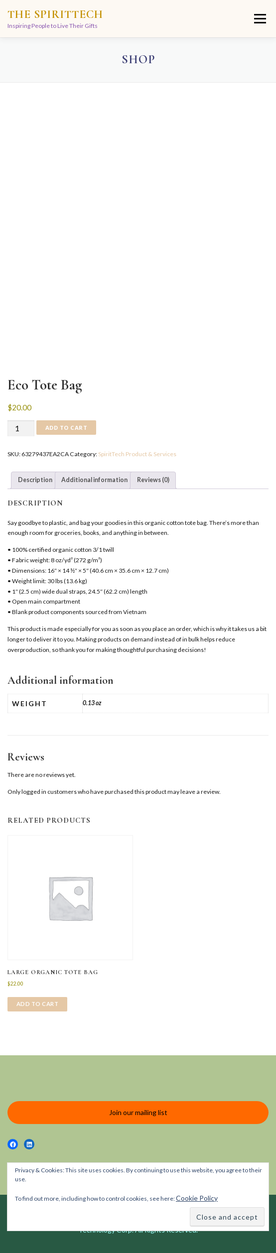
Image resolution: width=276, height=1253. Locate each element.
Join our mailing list (138, 1112)
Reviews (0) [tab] (153, 480)
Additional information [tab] (94, 480)
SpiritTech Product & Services (137, 454)
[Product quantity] (20, 428)
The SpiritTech (55, 14)
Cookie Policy (197, 1198)
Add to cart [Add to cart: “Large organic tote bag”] (37, 1004)
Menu (259, 18)
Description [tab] (35, 480)
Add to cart (66, 427)
